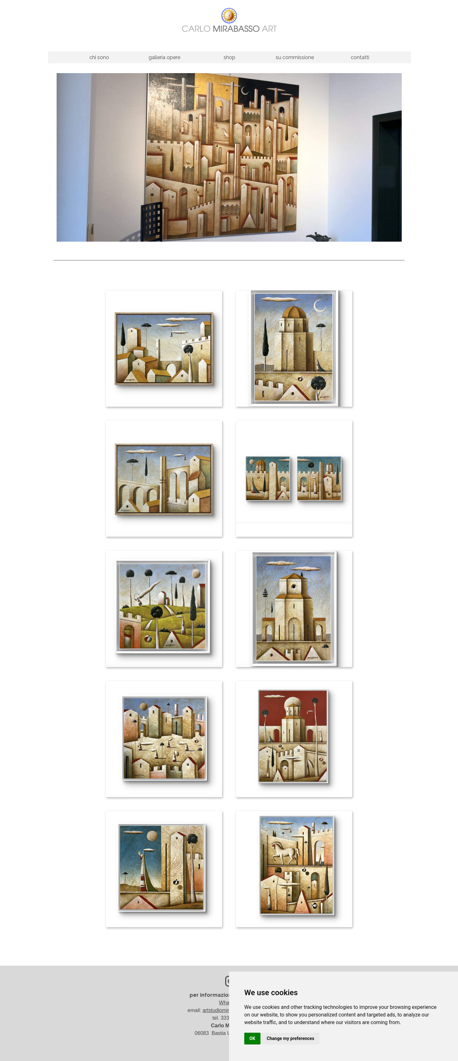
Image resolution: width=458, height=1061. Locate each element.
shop (229, 57)
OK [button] (252, 1038)
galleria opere (164, 57)
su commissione (295, 57)
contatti (360, 57)
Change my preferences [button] (290, 1038)
